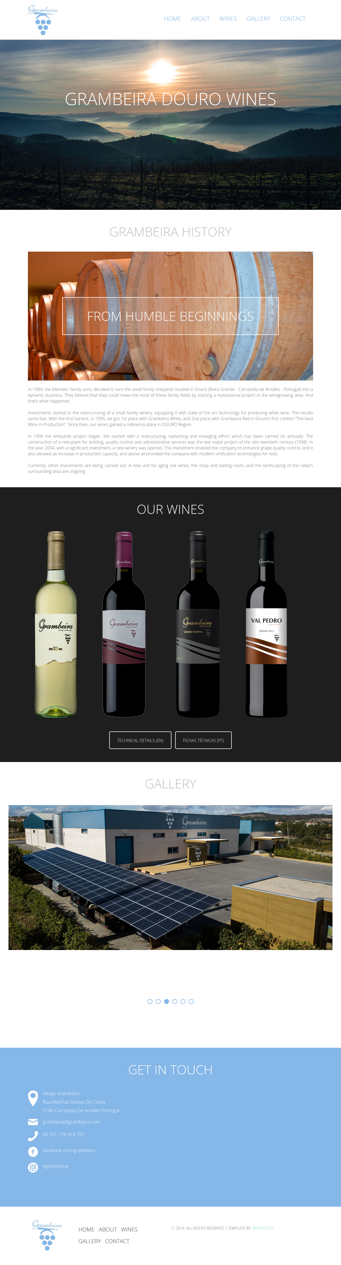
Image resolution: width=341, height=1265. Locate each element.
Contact (293, 18)
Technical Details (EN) (140, 740)
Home (172, 18)
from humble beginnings (170, 316)
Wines (228, 18)
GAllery (89, 1241)
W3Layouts (263, 1228)
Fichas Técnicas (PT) (203, 740)
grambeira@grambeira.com (71, 1122)
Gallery (258, 18)
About (200, 18)
